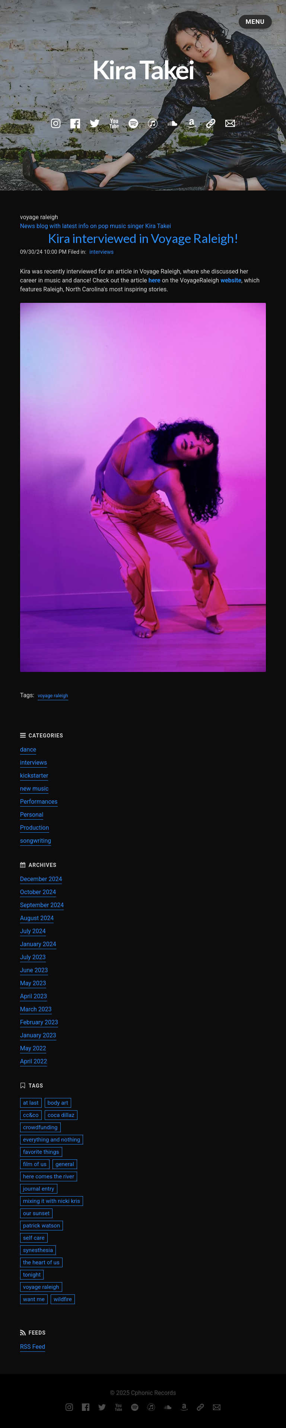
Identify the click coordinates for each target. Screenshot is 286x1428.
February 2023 (39, 1022)
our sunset (36, 1213)
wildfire (63, 1299)
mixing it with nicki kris (51, 1201)
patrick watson (41, 1225)
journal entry (38, 1188)
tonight (32, 1274)
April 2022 (33, 1061)
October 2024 (38, 892)
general (64, 1164)
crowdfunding (40, 1127)
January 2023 (38, 1035)
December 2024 (41, 879)
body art (58, 1102)
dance (28, 749)
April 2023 (33, 996)
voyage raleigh (53, 695)
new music (34, 788)
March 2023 (36, 1009)
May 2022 (33, 1048)
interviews (101, 252)
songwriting (35, 840)
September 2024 (42, 905)
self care (34, 1238)
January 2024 (38, 944)
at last (31, 1102)
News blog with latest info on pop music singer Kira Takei (95, 226)
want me (34, 1299)
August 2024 (37, 918)
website (230, 280)
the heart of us (41, 1262)
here (155, 280)
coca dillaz (61, 1115)
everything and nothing (51, 1139)
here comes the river (48, 1176)
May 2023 (33, 983)
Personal (32, 814)
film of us (35, 1164)
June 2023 (34, 970)
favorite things (41, 1152)
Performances (39, 801)
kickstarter (34, 775)
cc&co (31, 1115)
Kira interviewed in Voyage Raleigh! (143, 238)
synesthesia (38, 1250)
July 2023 (33, 957)
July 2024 (33, 931)
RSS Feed (32, 1346)
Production (34, 827)
